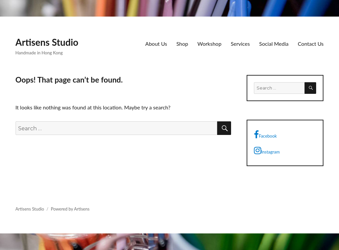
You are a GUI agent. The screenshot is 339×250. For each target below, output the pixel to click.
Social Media (274, 43)
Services (240, 43)
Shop (182, 43)
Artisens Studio (47, 42)
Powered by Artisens (70, 209)
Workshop (209, 43)
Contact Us (311, 43)
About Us (156, 43)
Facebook (265, 134)
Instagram (267, 150)
